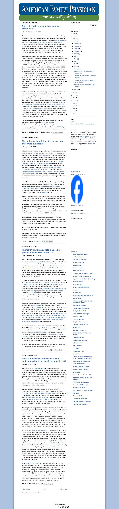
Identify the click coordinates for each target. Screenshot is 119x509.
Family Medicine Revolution (81, 308)
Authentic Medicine (78, 262)
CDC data (34, 293)
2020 (74, 39)
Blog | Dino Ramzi (78, 271)
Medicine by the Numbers (80, 369)
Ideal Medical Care (78, 337)
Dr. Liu (75, 290)
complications (53, 284)
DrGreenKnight (77, 298)
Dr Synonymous (77, 284)
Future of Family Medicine (80, 325)
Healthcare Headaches (79, 330)
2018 (74, 93)
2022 (74, 34)
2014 (74, 103)
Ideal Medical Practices (80, 340)
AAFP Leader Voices (79, 257)
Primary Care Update (79, 387)
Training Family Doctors (80, 404)
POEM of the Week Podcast (81, 382)
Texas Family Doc (78, 396)
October (76, 48)
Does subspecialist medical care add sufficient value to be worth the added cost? (44, 360)
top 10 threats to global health (45, 307)
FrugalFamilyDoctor (79, 322)
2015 (74, 100)
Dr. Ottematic (77, 293)
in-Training (76, 348)
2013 (74, 105)
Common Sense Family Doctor (82, 276)
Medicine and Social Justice (81, 366)
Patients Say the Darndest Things (83, 375)
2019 (74, 41)
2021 (74, 36)
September (77, 51)
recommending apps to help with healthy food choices (44, 125)
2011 (74, 110)
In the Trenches (77, 346)
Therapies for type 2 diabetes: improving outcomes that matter (42, 142)
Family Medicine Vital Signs (81, 314)
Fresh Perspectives (78, 319)
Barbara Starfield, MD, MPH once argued (41, 399)
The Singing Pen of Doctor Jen (82, 401)
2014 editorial (44, 155)
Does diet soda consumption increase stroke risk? (41, 27)
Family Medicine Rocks (80, 311)
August (76, 54)
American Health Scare (80, 259)
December (77, 43)
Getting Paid (76, 327)
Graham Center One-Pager (36, 368)
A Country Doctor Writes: (80, 254)
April (75, 64)
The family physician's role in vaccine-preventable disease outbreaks (41, 251)
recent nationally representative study (36, 430)
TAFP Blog (76, 393)
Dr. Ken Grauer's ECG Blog (81, 287)
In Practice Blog (77, 343)
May (75, 61)
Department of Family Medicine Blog (84, 279)
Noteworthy (76, 372)
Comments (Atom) (36, 493)
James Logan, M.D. (78, 351)
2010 (74, 113)
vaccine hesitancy (36, 305)
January (76, 89)
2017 (74, 95)
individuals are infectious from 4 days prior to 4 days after (39, 282)
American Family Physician (78, 174)
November (77, 46)
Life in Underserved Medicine (81, 361)
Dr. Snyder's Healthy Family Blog (83, 295)
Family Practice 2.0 (78, 316)
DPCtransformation (78, 282)
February (76, 69)
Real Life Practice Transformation (83, 390)
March (76, 66)
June (75, 59)
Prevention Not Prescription (81, 385)
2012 (74, 108)
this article (44, 192)
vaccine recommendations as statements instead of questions (46, 317)
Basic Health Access (79, 268)
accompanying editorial (33, 463)
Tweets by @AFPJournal (78, 213)
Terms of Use (91, 143)
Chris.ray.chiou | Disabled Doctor (83, 273)
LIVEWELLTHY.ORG (79, 364)
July (75, 56)
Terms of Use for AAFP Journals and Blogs (83, 124)
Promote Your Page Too (77, 205)
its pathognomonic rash (31, 284)
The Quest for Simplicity (80, 398)
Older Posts (63, 489)
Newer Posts (26, 489)
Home (45, 489)
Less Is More (76, 354)
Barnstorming (77, 265)
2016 (74, 98)
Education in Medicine (79, 305)
